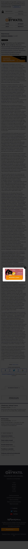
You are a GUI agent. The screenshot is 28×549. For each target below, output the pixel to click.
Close (25, 268)
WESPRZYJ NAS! (14, 277)
